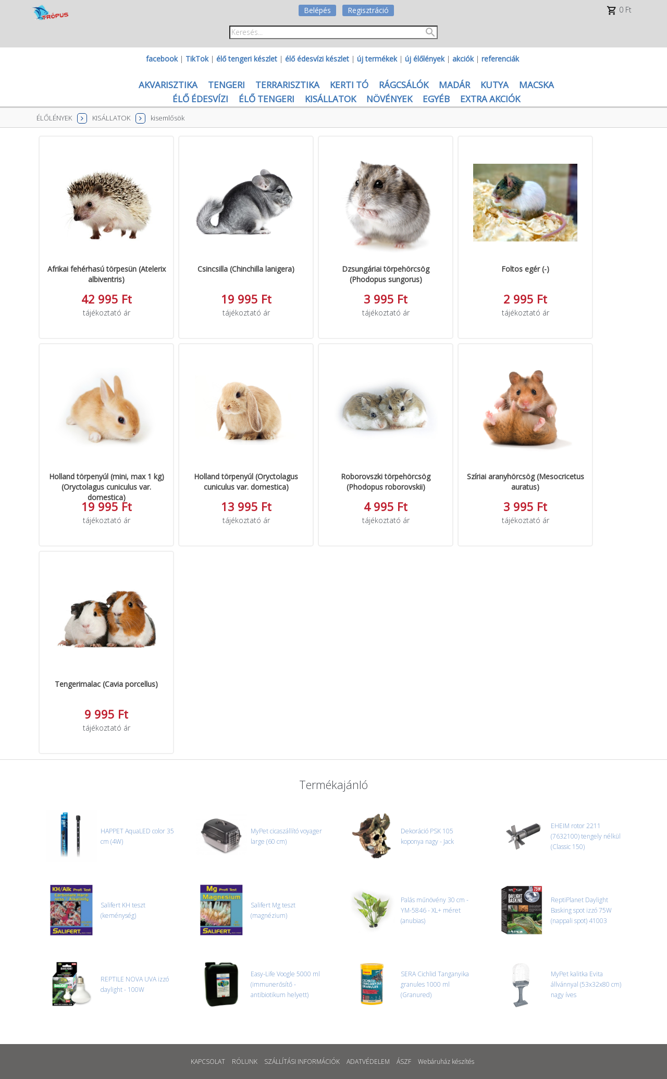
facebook (162, 59)
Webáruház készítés (446, 1061)
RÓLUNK (244, 1061)
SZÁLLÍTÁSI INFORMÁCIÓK (302, 1061)
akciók (463, 59)
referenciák (500, 59)
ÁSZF (404, 1061)
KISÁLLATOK (330, 99)
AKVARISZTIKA (168, 85)
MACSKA (536, 85)
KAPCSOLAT (208, 1061)
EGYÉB (436, 99)
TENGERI (226, 85)
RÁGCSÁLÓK (403, 85)
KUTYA (494, 85)
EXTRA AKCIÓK (490, 99)
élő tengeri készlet (246, 59)
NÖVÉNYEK (389, 99)
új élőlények (424, 59)
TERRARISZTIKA (287, 85)
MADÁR (454, 85)
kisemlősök (167, 118)
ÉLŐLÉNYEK (54, 118)
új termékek (377, 59)
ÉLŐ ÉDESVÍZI (200, 99)
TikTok (197, 59)
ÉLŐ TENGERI (266, 99)
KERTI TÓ (349, 85)
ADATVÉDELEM (368, 1061)
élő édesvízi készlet (317, 59)
